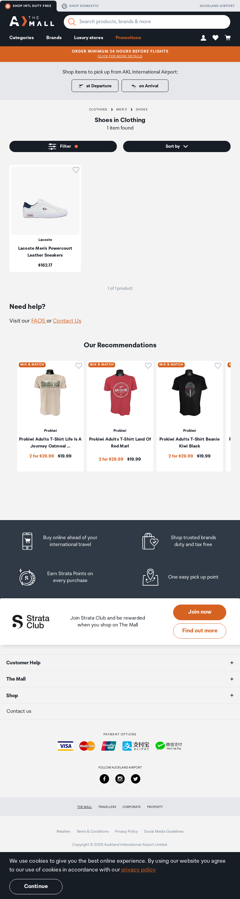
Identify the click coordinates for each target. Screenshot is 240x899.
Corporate (131, 807)
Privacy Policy (126, 832)
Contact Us (67, 321)
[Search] (72, 22)
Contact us (19, 711)
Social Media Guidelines (163, 832)
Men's (121, 109)
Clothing (98, 109)
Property (155, 807)
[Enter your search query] (147, 22)
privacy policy (138, 870)
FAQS (39, 321)
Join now (200, 612)
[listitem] (45, 218)
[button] (203, 37)
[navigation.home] (31, 22)
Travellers (107, 807)
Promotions (128, 37)
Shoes (142, 109)
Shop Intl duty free (28, 6)
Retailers (63, 832)
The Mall (84, 807)
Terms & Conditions (93, 832)
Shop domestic (80, 6)
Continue (36, 886)
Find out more (200, 631)
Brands (54, 37)
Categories (21, 37)
